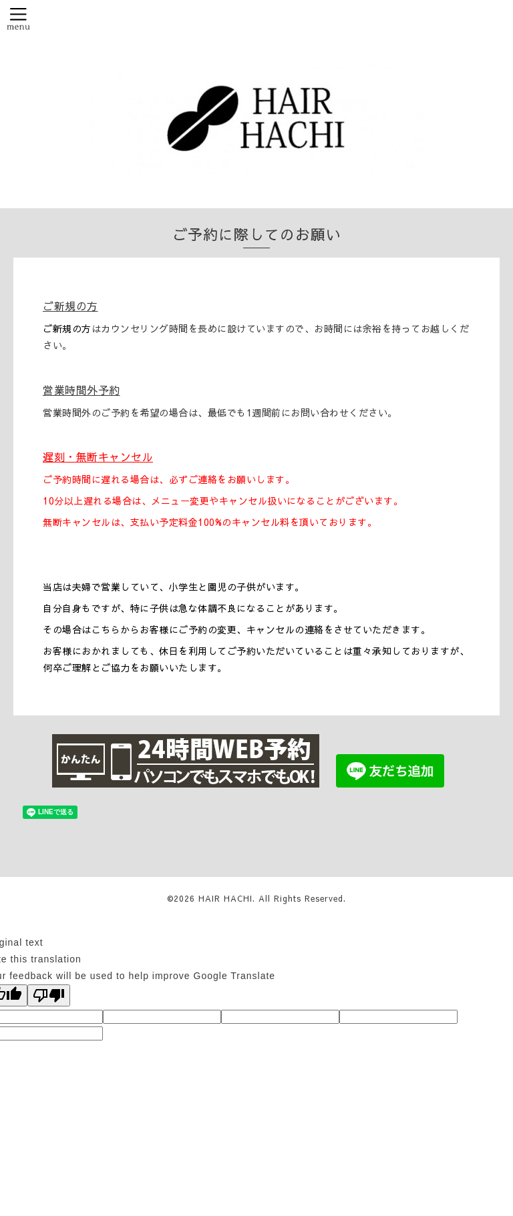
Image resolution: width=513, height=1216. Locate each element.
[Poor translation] (48, 995)
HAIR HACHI (225, 898)
